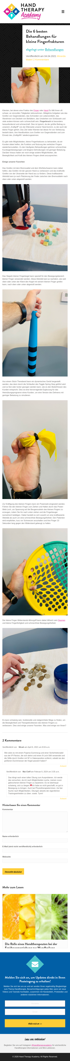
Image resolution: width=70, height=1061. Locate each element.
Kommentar (7, 809)
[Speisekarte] (63, 11)
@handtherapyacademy (42, 1045)
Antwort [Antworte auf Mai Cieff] (63, 799)
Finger (36, 110)
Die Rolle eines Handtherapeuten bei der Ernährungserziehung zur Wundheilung (31, 946)
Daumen (61, 620)
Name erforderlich (10, 836)
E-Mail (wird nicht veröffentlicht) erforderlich (22, 847)
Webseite (6, 857)
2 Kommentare (41, 59)
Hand (46, 110)
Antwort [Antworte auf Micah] (63, 766)
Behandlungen (54, 49)
